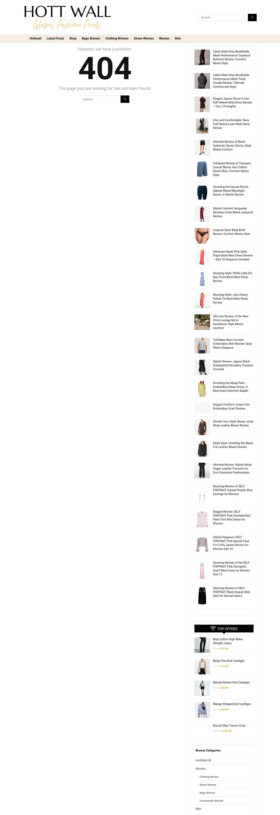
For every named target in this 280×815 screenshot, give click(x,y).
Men (178, 38)
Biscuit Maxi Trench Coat (229, 691)
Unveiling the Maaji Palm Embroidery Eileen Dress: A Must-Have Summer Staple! (230, 387)
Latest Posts (55, 38)
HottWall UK (203, 726)
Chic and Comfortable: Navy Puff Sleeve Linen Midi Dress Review (231, 124)
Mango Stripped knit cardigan (232, 674)
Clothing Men (207, 782)
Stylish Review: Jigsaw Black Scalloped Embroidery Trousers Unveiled (233, 365)
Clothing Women (117, 38)
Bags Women (91, 38)
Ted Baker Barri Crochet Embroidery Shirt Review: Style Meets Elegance (232, 343)
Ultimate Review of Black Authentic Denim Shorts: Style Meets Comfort (232, 145)
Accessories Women (211, 766)
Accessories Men (210, 806)
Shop (73, 38)
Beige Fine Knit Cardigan (229, 640)
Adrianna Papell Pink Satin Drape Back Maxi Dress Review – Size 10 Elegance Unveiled (233, 255)
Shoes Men (206, 790)
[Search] (252, 17)
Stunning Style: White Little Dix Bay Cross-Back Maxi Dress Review (232, 277)
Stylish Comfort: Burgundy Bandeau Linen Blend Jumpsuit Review (233, 212)
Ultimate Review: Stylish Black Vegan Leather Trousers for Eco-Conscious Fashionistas (232, 468)
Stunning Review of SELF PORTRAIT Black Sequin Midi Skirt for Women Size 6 (231, 578)
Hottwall (35, 38)
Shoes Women (144, 38)
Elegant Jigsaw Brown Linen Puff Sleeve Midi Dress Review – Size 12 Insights (232, 102)
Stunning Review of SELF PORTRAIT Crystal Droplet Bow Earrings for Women (233, 488)
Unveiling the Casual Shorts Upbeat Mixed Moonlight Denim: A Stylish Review (230, 190)
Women (164, 38)
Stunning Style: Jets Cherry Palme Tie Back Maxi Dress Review (230, 298)
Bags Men (205, 798)
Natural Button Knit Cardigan (231, 657)
